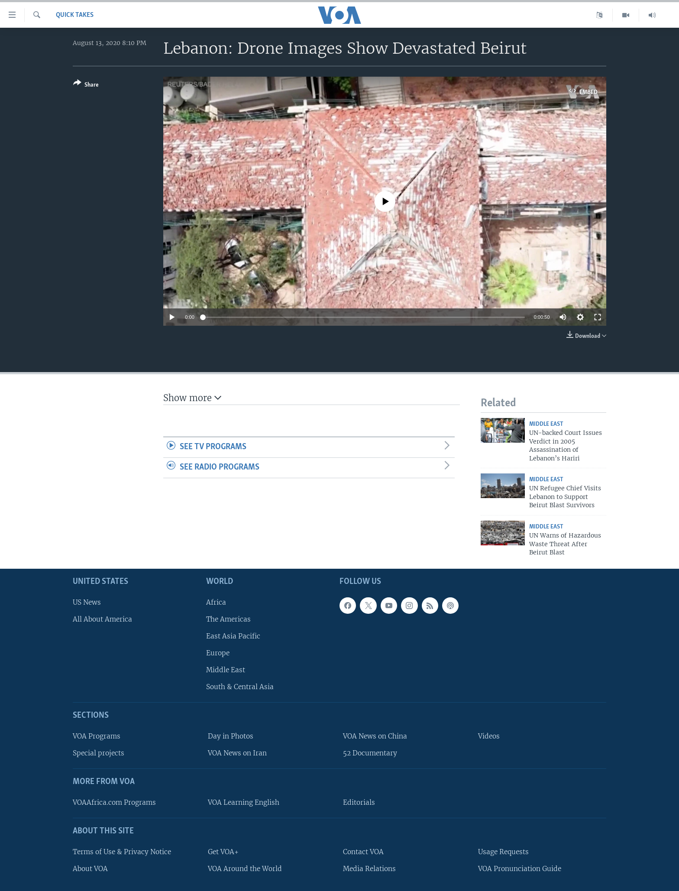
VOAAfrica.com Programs (114, 802)
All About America (102, 619)
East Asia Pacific (233, 636)
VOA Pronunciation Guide (519, 869)
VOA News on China (375, 736)
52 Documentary (370, 753)
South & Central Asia (240, 687)
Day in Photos (230, 736)
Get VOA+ (223, 852)
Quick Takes (75, 15)
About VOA (90, 869)
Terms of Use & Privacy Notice (122, 852)
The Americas (228, 619)
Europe (218, 653)
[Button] (86, 85)
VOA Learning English (243, 802)
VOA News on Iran (237, 753)
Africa (216, 602)
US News (87, 602)
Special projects (98, 753)
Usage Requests (503, 852)
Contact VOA (363, 852)
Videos (489, 736)
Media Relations (369, 869)
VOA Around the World (245, 869)
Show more (192, 397)
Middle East (546, 424)
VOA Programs (96, 736)
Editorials (359, 802)
